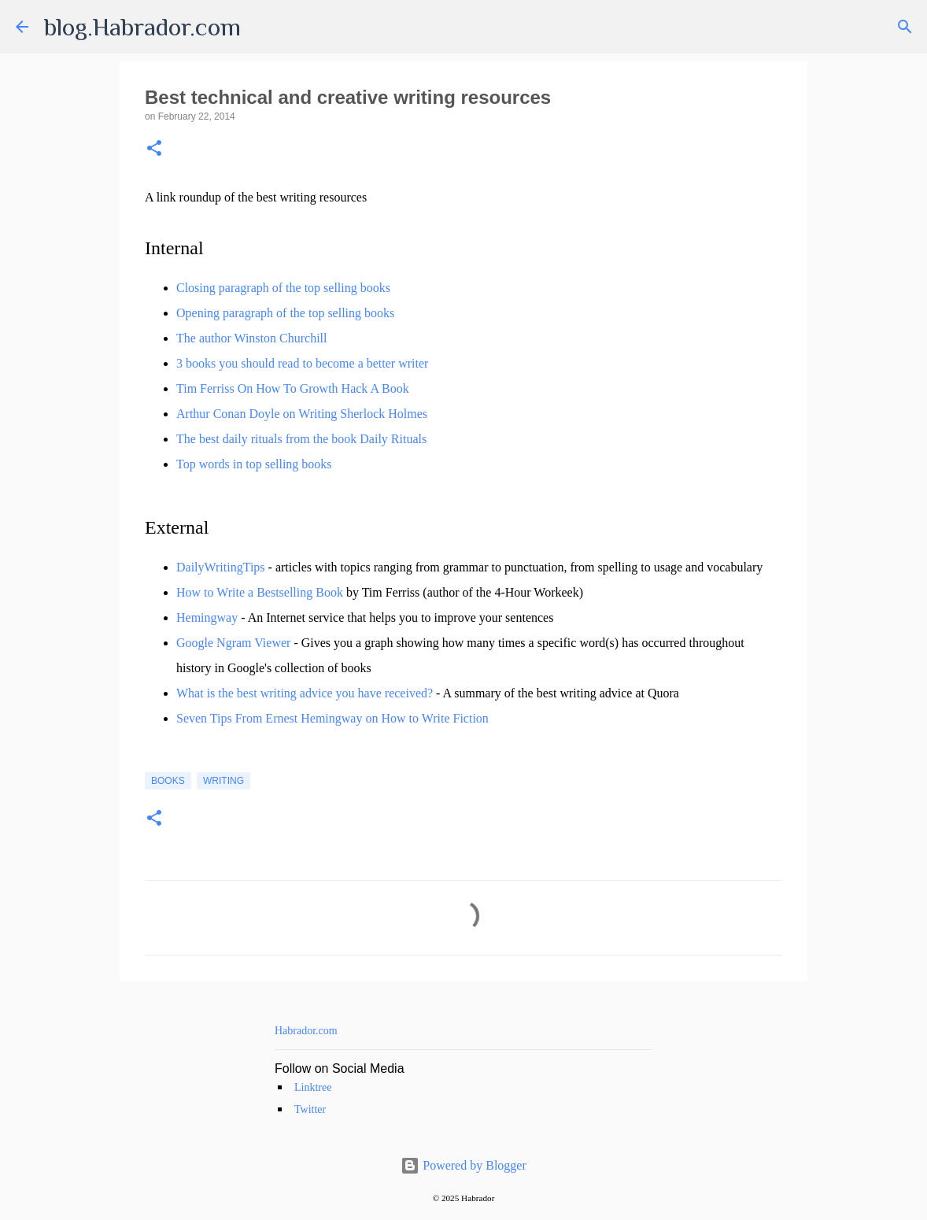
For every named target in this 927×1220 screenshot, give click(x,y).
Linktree (312, 1087)
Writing (223, 780)
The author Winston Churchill (251, 338)
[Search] (905, 27)
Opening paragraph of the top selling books (285, 313)
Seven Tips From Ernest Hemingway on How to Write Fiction (332, 718)
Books (168, 780)
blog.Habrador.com (142, 27)
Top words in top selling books (254, 464)
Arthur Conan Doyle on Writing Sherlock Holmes (301, 413)
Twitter (310, 1109)
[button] (154, 149)
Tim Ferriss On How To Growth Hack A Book (292, 388)
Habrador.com (306, 1031)
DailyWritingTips (220, 567)
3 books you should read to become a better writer (302, 363)
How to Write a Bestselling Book (259, 592)
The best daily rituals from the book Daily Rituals (301, 438)
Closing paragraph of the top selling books (283, 287)
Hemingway (207, 617)
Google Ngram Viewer (233, 642)
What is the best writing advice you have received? (304, 693)
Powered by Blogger (463, 1165)
